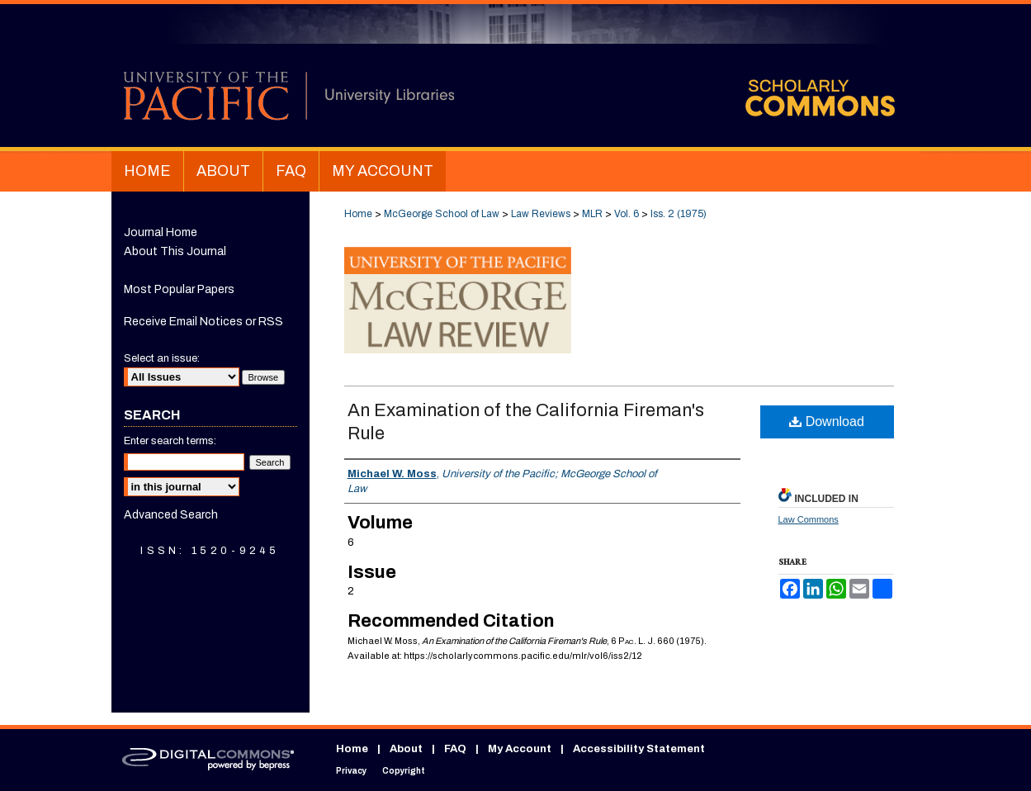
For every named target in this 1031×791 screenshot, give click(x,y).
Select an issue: (162, 358)
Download (826, 421)
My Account (519, 749)
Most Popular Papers (179, 289)
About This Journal (175, 251)
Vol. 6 (626, 214)
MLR (592, 214)
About (406, 749)
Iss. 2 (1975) (678, 214)
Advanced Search (171, 515)
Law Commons (808, 519)
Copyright (403, 770)
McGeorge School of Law (441, 214)
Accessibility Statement (639, 749)
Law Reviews (540, 214)
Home (358, 214)
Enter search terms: (170, 441)
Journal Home (160, 232)
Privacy (351, 770)
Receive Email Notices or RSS (203, 321)
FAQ (455, 749)
